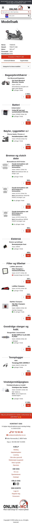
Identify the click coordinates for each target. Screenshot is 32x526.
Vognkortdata (24, 60)
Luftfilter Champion (18, 286)
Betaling (16, 449)
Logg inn (16, 491)
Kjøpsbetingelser (16, 452)
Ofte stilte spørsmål (16, 457)
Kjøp (28, 96)
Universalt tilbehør (9, 60)
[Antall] (23, 96)
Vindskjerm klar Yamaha (20, 387)
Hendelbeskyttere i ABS (19, 136)
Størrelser (16, 465)
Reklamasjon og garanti (16, 460)
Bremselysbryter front (19, 244)
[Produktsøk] (14, 12)
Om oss (16, 472)
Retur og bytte (16, 462)
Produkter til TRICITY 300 (16, 57)
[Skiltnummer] (17, 15)
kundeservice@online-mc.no (16, 435)
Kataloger (16, 477)
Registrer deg (16, 493)
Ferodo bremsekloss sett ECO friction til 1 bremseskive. (20, 165)
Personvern (16, 496)
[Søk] (28, 12)
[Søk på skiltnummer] (28, 15)
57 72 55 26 (16, 432)
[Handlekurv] (29, 8)
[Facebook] (14, 484)
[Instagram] (18, 484)
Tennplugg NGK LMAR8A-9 (21, 363)
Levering (16, 455)
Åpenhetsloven (16, 474)
